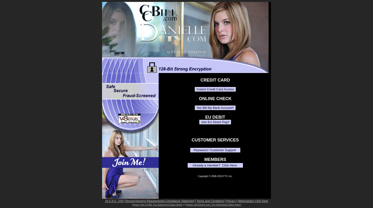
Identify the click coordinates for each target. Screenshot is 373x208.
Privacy (231, 201)
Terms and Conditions (210, 201)
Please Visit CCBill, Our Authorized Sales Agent (157, 204)
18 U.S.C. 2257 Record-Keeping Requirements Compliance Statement (149, 201)
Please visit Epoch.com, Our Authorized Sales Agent (213, 204)
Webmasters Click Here (253, 201)
